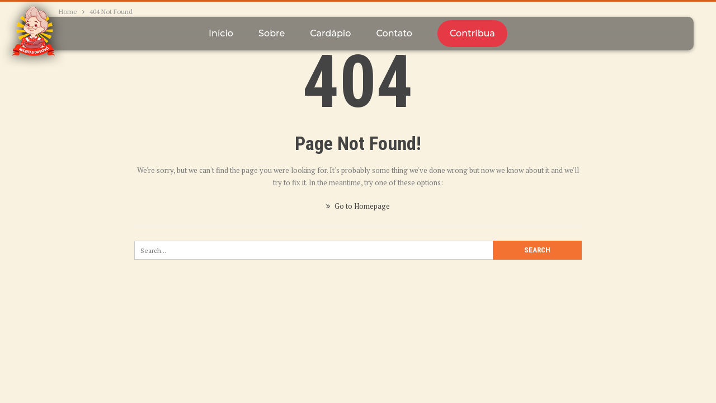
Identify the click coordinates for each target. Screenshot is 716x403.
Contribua (472, 33)
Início (221, 33)
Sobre (271, 33)
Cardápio (330, 33)
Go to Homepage (358, 206)
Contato (394, 33)
